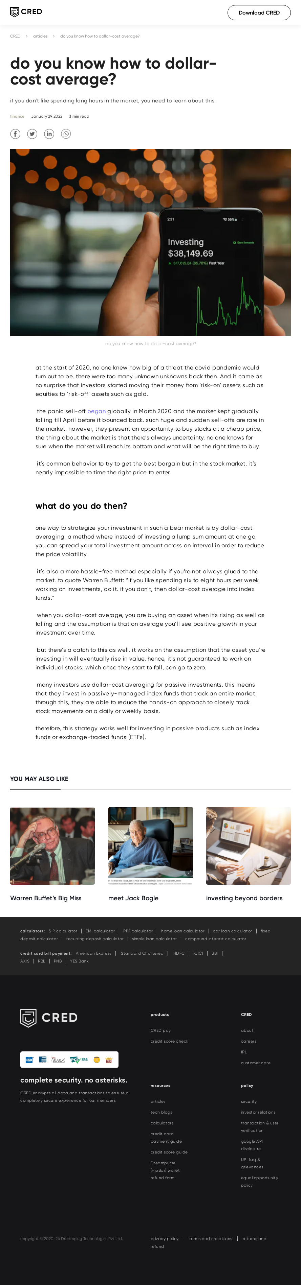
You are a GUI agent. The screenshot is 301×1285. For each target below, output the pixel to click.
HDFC (178, 953)
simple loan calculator (154, 938)
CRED (15, 36)
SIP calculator (63, 931)
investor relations (258, 1112)
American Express (93, 953)
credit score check (170, 1041)
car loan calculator (232, 931)
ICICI (198, 953)
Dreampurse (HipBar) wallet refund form (165, 1170)
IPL (244, 1052)
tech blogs (161, 1112)
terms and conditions (210, 1238)
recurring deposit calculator (95, 938)
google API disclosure (252, 1145)
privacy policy (165, 1238)
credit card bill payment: (46, 953)
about (247, 1030)
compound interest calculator (215, 938)
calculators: (32, 931)
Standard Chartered (142, 953)
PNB (58, 961)
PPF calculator (138, 931)
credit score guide (169, 1152)
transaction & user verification (260, 1127)
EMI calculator (100, 931)
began (96, 411)
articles (40, 36)
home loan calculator (183, 931)
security (249, 1101)
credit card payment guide (166, 1138)
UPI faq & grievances (252, 1163)
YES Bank (79, 961)
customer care (256, 1063)
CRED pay (161, 1030)
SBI (215, 953)
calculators (162, 1123)
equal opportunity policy (259, 1181)
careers (249, 1041)
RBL (41, 961)
